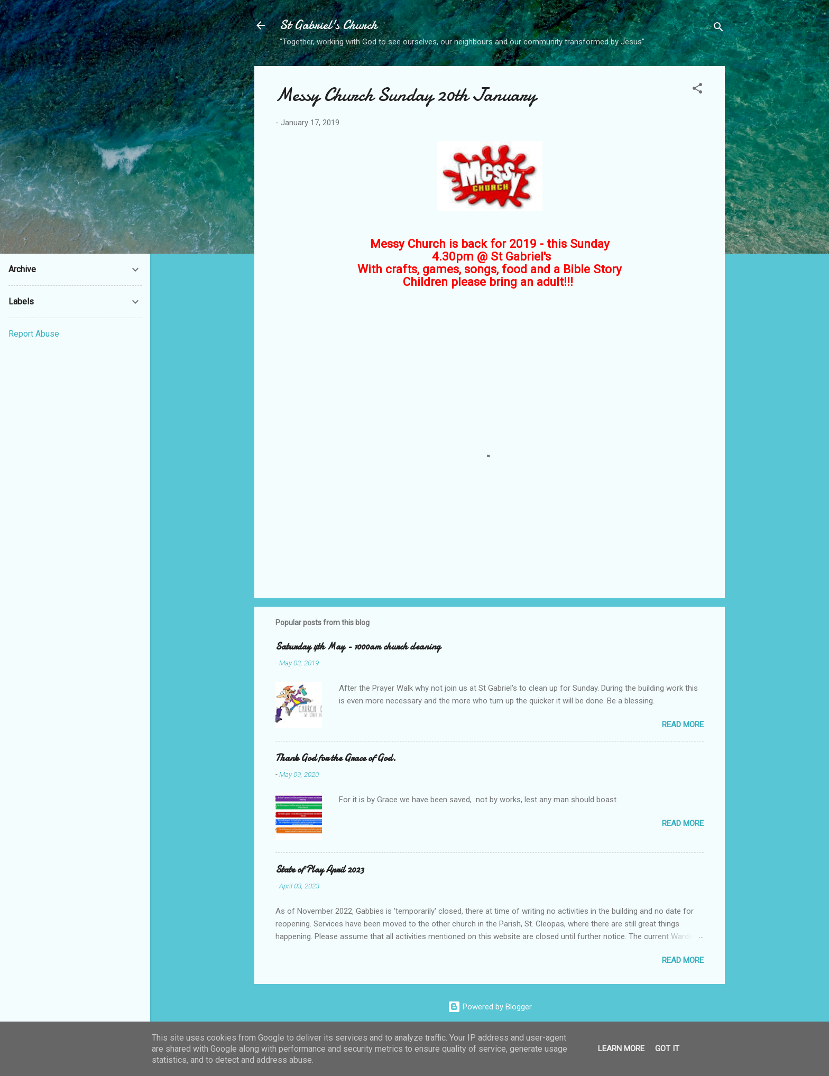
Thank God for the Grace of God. (335, 758)
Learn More (621, 1048)
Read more (683, 724)
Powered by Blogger (490, 1007)
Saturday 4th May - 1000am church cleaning (357, 646)
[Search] (718, 29)
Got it (667, 1048)
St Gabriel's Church (328, 25)
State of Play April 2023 (319, 869)
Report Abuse (33, 334)
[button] (697, 90)
